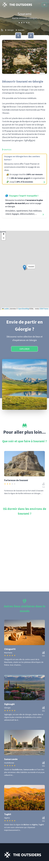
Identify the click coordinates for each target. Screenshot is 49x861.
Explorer (24, 349)
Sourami (21, 30)
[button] (24, 56)
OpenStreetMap (23, 309)
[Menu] (44, 5)
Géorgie (10, 30)
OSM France (43, 309)
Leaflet (5, 309)
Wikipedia (6, 149)
